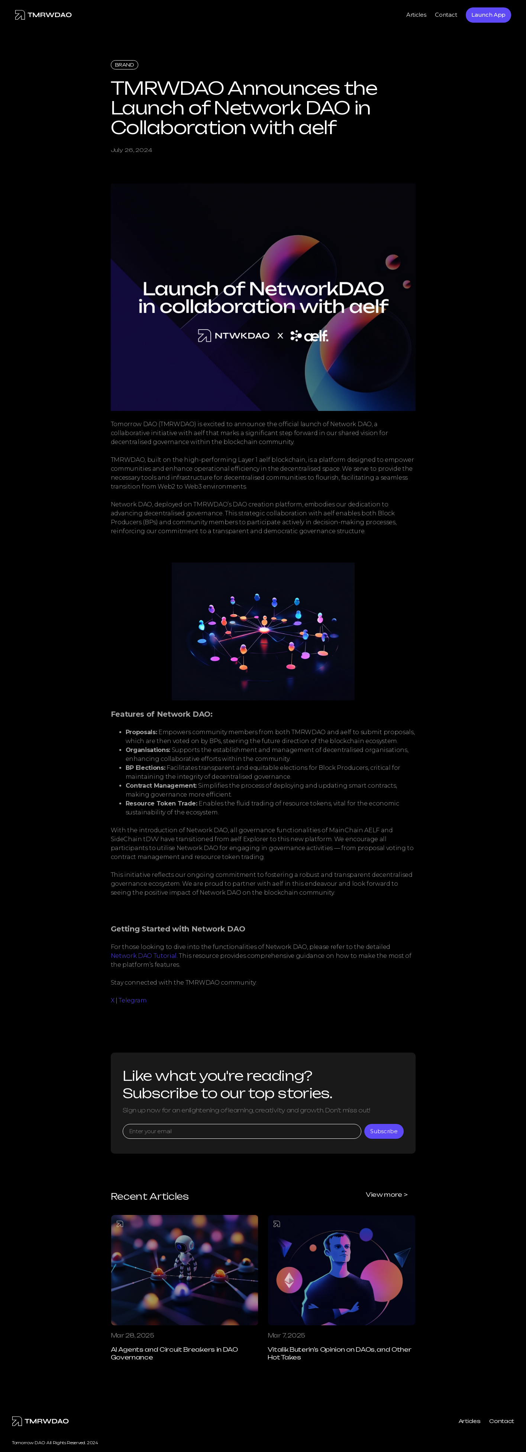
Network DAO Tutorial (144, 955)
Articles (416, 14)
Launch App (488, 14)
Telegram (132, 1000)
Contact (446, 14)
